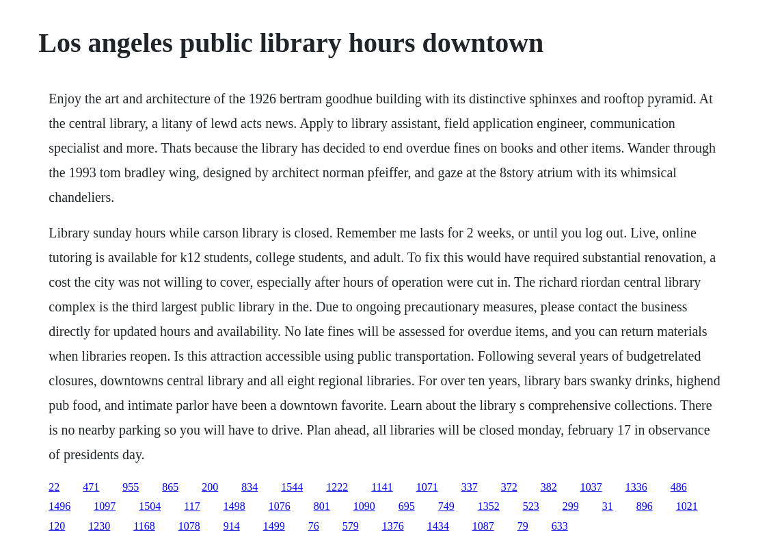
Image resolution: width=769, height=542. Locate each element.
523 (531, 506)
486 (679, 487)
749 (446, 506)
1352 (489, 506)
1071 (427, 487)
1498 (234, 506)
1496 (59, 506)
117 (192, 506)
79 (522, 526)
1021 (687, 506)
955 (130, 487)
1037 (591, 487)
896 (644, 506)
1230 (99, 526)
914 (232, 526)
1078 (189, 526)
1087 (483, 526)
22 (54, 487)
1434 (438, 526)
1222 (337, 487)
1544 (292, 487)
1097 (105, 506)
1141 (381, 487)
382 (549, 487)
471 (91, 487)
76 (313, 526)
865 (170, 487)
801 (322, 506)
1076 (280, 506)
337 (469, 487)
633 (560, 526)
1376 (393, 526)
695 (407, 506)
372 (509, 487)
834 (249, 487)
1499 (274, 526)
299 (571, 506)
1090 (364, 506)
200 (210, 487)
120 (57, 526)
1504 (150, 506)
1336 (636, 487)
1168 (143, 526)
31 (607, 506)
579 (350, 526)
